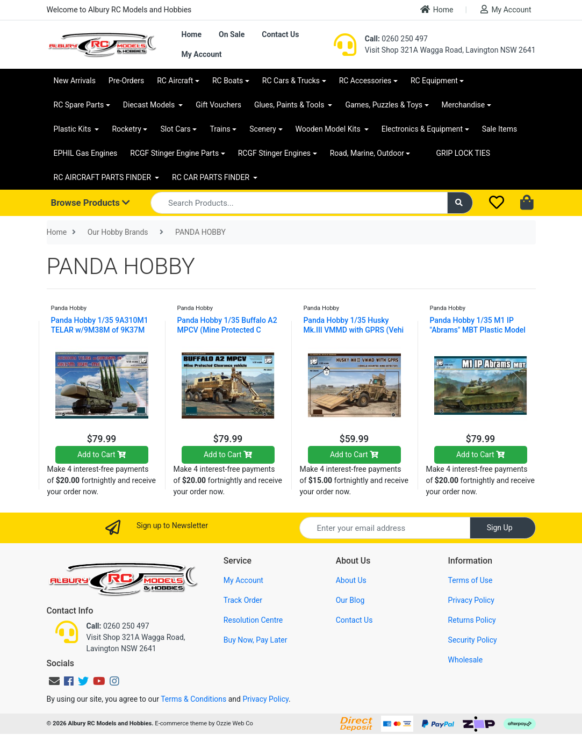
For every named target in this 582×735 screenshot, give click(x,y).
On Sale (232, 34)
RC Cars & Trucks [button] (291, 80)
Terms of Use (470, 580)
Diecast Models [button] (150, 104)
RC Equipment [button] (434, 80)
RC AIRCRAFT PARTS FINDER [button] (103, 177)
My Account (505, 9)
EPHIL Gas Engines (86, 153)
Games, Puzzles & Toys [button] (383, 104)
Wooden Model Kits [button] (329, 129)
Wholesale (465, 659)
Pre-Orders (126, 80)
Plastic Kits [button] (73, 129)
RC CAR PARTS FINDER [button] (211, 177)
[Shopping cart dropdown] (528, 203)
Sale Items (500, 129)
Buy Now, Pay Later (256, 640)
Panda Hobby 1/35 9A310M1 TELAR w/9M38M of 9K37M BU (99, 330)
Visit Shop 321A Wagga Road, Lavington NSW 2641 (450, 50)
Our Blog (350, 600)
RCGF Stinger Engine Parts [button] (174, 153)
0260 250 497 (396, 38)
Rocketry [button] (126, 129)
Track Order (243, 600)
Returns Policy (472, 620)
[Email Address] (384, 528)
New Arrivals (75, 80)
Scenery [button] (262, 129)
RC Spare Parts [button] (79, 104)
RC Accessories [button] (365, 80)
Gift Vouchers (218, 104)
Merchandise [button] (463, 104)
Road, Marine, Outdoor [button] (367, 153)
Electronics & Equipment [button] (422, 129)
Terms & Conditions (193, 699)
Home (437, 9)
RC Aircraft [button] (175, 80)
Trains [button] (220, 129)
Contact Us (280, 34)
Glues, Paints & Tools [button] (290, 104)
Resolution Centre (253, 620)
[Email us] (54, 681)
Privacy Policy (471, 600)
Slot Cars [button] (175, 129)
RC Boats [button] (227, 80)
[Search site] (460, 203)
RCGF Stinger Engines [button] (274, 153)
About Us (351, 580)
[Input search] (299, 203)
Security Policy (472, 640)
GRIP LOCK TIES (463, 153)
